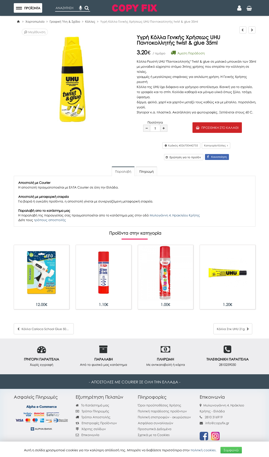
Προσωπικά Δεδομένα (154, 429)
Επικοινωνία (90, 435)
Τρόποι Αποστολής (93, 417)
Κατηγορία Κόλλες (216, 145)
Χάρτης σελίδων (91, 429)
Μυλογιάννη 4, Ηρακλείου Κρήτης (175, 215)
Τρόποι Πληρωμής (92, 411)
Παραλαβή (123, 171)
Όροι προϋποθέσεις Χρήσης (159, 405)
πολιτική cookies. (203, 450)
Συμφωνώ (231, 450)
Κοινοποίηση (217, 156)
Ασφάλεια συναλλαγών (155, 423)
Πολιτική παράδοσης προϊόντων (162, 411)
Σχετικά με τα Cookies (154, 435)
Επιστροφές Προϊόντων (96, 423)
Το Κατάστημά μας (92, 405)
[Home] (18, 21)
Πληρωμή (146, 171)
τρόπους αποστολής (50, 220)
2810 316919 (214, 417)
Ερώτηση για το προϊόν (183, 157)
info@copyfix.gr (214, 423)
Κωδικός (181, 145)
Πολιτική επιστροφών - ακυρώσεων (164, 417)
